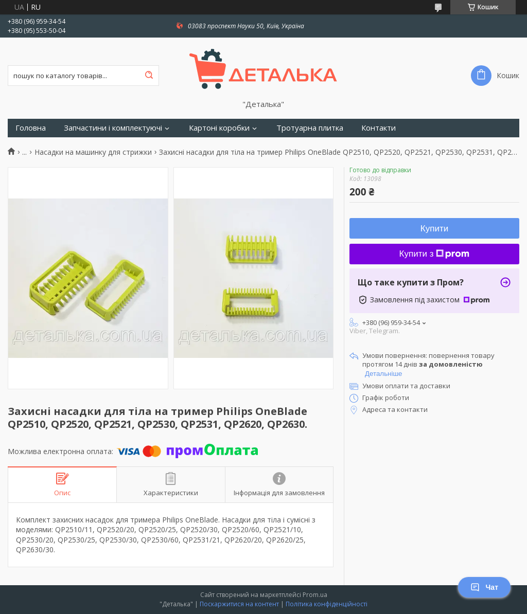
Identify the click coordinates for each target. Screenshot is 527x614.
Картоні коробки (219, 128)
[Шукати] (148, 75)
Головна (30, 128)
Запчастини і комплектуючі (113, 128)
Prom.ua (315, 594)
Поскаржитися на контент (239, 604)
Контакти (378, 128)
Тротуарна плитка (309, 128)
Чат (484, 587)
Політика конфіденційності (326, 604)
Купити (434, 228)
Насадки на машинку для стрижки (93, 152)
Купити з (434, 254)
